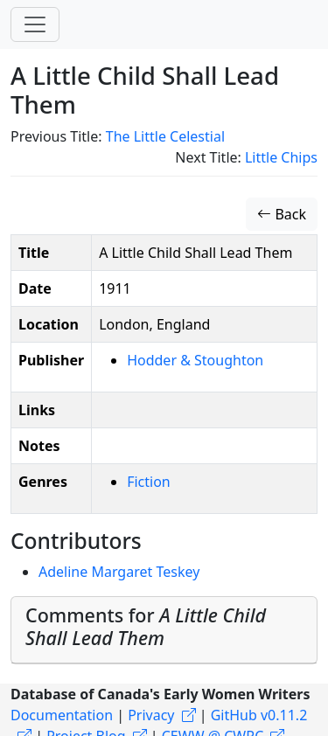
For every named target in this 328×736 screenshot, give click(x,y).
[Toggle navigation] (34, 24)
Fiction (149, 481)
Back (281, 214)
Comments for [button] (145, 626)
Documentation (61, 715)
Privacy (151, 715)
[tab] (164, 630)
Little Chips (281, 157)
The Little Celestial (165, 136)
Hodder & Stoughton (195, 360)
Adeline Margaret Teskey (118, 571)
